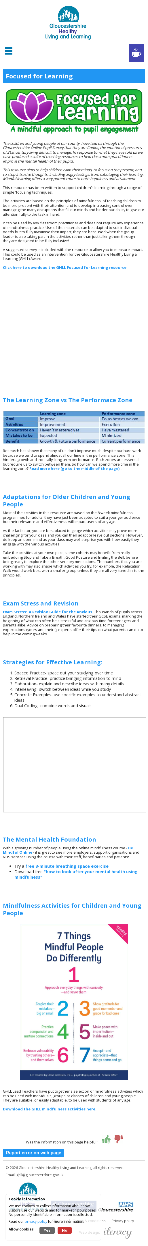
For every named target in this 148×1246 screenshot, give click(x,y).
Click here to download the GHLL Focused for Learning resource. (65, 267)
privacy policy (36, 1221)
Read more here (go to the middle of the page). (75, 468)
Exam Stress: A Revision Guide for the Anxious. (48, 611)
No (64, 1230)
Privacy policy (123, 1220)
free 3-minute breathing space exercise (67, 866)
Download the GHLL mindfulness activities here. (49, 1109)
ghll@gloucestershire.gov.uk (39, 1174)
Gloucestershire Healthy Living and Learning (55, 1167)
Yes (47, 1230)
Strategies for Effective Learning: (52, 662)
